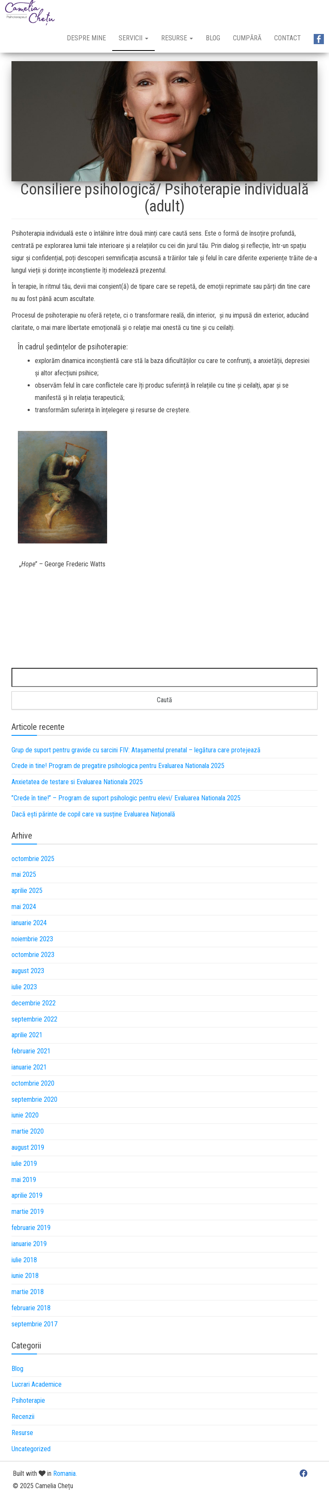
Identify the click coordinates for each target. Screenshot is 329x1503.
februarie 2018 (31, 1308)
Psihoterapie (28, 1400)
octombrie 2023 (32, 955)
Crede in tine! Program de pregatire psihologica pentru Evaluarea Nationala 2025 (117, 766)
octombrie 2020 (32, 1083)
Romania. (65, 1473)
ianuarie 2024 (29, 923)
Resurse (177, 38)
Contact (287, 38)
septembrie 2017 (34, 1324)
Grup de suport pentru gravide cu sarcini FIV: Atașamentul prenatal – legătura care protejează (136, 750)
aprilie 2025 (27, 891)
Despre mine (86, 38)
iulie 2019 (24, 1164)
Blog (213, 38)
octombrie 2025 (32, 859)
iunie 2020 (25, 1115)
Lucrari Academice (36, 1384)
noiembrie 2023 (32, 939)
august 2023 (27, 971)
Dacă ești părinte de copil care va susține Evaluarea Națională (93, 814)
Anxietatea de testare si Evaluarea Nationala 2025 (77, 782)
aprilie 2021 (27, 1035)
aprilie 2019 (27, 1195)
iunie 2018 (25, 1276)
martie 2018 (27, 1292)
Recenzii (22, 1417)
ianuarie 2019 (29, 1244)
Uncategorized (31, 1449)
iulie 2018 (24, 1260)
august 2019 (27, 1147)
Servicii (133, 38)
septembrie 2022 (34, 1019)
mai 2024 (23, 907)
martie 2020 (27, 1131)
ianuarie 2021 (29, 1067)
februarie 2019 (31, 1228)
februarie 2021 (31, 1051)
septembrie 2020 (34, 1099)
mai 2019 (23, 1180)
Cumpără (247, 38)
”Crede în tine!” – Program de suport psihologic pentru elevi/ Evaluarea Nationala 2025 (126, 798)
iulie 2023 (24, 987)
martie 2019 (27, 1211)
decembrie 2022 (33, 1003)
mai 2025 (23, 874)
